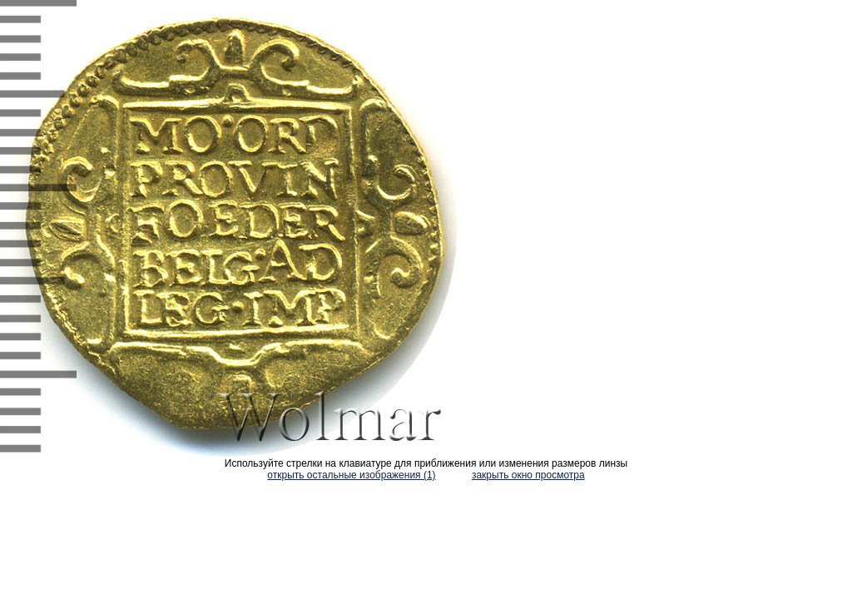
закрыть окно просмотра (528, 475)
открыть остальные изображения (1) (351, 475)
